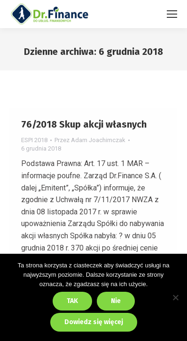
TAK (72, 301)
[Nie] (175, 297)
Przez (90, 140)
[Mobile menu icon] (172, 14)
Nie (116, 301)
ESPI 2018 (34, 140)
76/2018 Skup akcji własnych (84, 124)
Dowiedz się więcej (93, 322)
